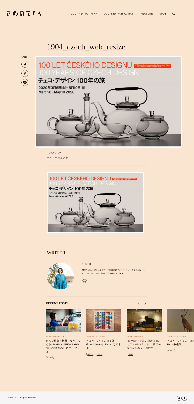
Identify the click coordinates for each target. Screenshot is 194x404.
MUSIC (131, 354)
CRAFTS (50, 357)
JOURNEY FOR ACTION (119, 13)
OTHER (100, 354)
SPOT (162, 13)
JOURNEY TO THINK (84, 13)
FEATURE (147, 13)
